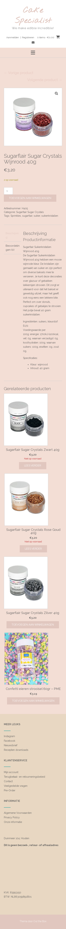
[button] (56, 93)
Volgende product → (44, 80)
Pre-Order (9, 790)
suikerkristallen (49, 215)
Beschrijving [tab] (12, 235)
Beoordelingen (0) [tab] (13, 247)
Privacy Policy (12, 817)
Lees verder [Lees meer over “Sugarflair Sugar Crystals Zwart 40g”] (32, 465)
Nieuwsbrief (10, 745)
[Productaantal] (8, 191)
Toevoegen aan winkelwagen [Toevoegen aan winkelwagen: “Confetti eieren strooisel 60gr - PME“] (33, 700)
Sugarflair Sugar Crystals (30, 212)
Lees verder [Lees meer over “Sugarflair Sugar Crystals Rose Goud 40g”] (33, 548)
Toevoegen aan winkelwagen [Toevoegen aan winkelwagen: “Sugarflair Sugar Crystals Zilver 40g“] (33, 624)
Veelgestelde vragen (15, 785)
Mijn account (11, 772)
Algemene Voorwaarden (18, 812)
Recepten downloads (16, 749)
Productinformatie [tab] (39, 240)
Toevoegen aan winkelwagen (30, 198)
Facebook (9, 740)
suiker (37, 215)
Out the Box (39, 921)
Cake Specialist (33, 15)
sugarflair (27, 215)
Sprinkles (16, 215)
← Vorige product (18, 73)
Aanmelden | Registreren (20, 37)
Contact (8, 781)
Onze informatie (13, 822)
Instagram (9, 736)
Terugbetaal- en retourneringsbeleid (24, 776)
